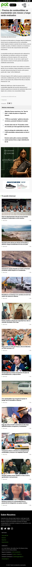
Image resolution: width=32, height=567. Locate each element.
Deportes (4, 539)
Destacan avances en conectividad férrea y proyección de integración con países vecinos (14, 502)
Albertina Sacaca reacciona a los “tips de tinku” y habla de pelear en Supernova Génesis (16, 113)
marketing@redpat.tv (18, 556)
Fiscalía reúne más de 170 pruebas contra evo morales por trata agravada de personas (17, 125)
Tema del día (5, 535)
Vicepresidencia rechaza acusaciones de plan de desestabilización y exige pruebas (15, 373)
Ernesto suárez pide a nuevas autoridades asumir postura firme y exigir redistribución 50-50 (17, 140)
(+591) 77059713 (17, 554)
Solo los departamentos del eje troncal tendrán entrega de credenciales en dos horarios (15, 217)
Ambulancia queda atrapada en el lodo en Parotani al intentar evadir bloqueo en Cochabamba (16, 269)
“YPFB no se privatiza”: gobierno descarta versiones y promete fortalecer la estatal (16, 120)
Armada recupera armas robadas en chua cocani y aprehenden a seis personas (16, 476)
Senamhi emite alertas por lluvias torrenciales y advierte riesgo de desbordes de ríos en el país (15, 243)
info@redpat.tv (5, 558)
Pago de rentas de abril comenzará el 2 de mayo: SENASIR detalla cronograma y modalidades (15, 425)
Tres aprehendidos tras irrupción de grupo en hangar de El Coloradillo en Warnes (14, 399)
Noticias (4, 537)
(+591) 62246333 (16, 552)
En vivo (12, 5)
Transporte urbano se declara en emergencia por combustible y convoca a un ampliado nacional (15, 451)
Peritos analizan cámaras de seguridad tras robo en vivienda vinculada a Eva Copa (16, 321)
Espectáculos (5, 542)
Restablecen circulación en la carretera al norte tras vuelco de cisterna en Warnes (16, 295)
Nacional (4, 100)
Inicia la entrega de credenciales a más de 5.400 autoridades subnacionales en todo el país (17, 132)
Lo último (3, 0)
